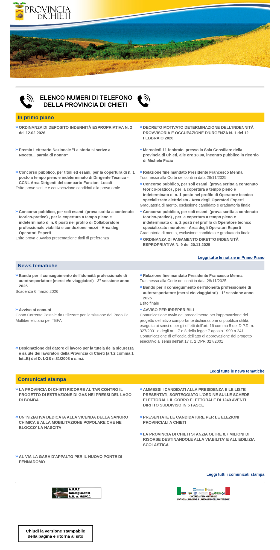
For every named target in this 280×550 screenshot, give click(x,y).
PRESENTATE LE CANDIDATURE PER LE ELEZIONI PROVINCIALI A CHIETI (191, 420)
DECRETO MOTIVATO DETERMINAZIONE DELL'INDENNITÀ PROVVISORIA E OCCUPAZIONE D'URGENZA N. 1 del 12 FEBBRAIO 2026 (198, 132)
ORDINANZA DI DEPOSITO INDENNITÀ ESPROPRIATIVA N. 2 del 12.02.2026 (75, 130)
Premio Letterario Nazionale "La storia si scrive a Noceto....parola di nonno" (64, 152)
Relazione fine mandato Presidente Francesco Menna (193, 172)
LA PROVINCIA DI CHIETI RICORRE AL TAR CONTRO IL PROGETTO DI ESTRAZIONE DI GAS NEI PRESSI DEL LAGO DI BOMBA (75, 394)
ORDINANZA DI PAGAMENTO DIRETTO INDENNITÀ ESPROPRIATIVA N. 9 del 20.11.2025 (191, 242)
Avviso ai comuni (35, 310)
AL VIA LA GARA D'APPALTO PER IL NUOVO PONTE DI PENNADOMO (70, 459)
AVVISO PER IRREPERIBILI (168, 310)
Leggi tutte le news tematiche (236, 371)
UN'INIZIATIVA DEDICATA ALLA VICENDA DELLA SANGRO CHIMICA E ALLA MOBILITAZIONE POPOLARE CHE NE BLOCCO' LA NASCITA (73, 422)
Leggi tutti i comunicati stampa (235, 474)
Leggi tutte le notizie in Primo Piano (231, 257)
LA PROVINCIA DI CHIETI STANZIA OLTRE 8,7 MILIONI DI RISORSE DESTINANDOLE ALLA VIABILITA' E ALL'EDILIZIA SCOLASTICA (199, 439)
